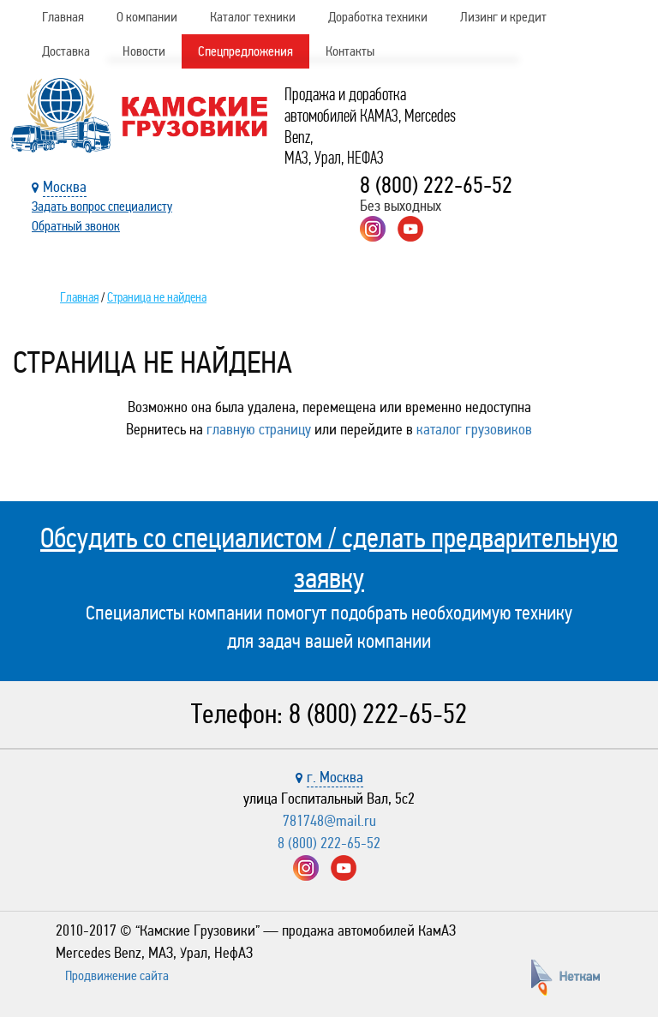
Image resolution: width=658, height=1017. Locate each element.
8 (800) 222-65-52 (436, 185)
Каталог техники (253, 17)
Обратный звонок (76, 226)
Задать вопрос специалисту (102, 206)
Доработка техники (378, 17)
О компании (147, 17)
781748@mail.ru (329, 820)
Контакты (350, 51)
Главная (63, 17)
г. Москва (335, 777)
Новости (144, 51)
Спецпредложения (245, 51)
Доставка (66, 51)
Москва (65, 186)
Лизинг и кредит (503, 17)
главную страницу (258, 429)
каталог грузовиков (474, 429)
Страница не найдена (156, 297)
